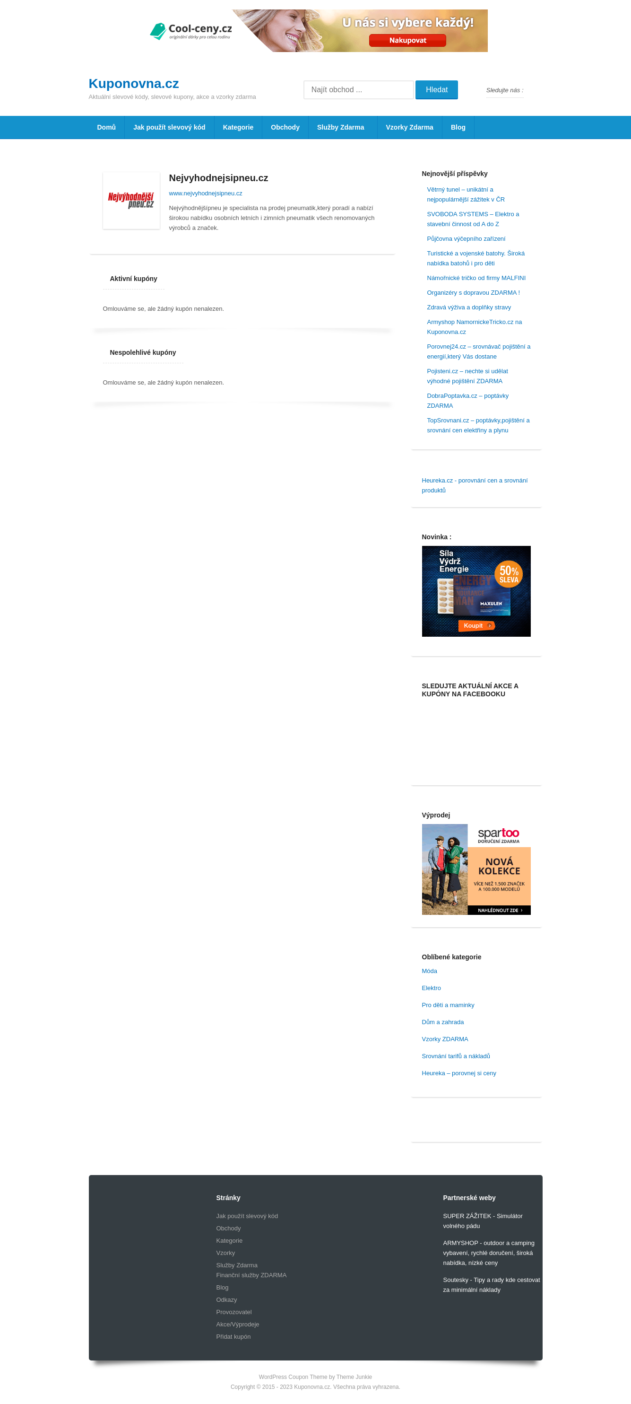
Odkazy (226, 1299)
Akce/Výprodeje (237, 1324)
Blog (458, 127)
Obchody (285, 127)
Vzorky (225, 1252)
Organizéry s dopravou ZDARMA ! (473, 292)
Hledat (437, 90)
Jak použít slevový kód (169, 127)
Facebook (535, 90)
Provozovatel (234, 1312)
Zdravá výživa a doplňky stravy (469, 307)
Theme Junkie (354, 1377)
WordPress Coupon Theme (293, 1377)
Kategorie (238, 127)
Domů (106, 127)
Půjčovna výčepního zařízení (466, 238)
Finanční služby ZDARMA (251, 1275)
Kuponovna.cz (134, 83)
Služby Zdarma (340, 131)
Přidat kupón (233, 1336)
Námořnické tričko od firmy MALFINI (476, 277)
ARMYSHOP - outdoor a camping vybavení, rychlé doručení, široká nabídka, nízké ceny (489, 1252)
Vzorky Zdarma (409, 127)
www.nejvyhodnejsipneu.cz (205, 193)
